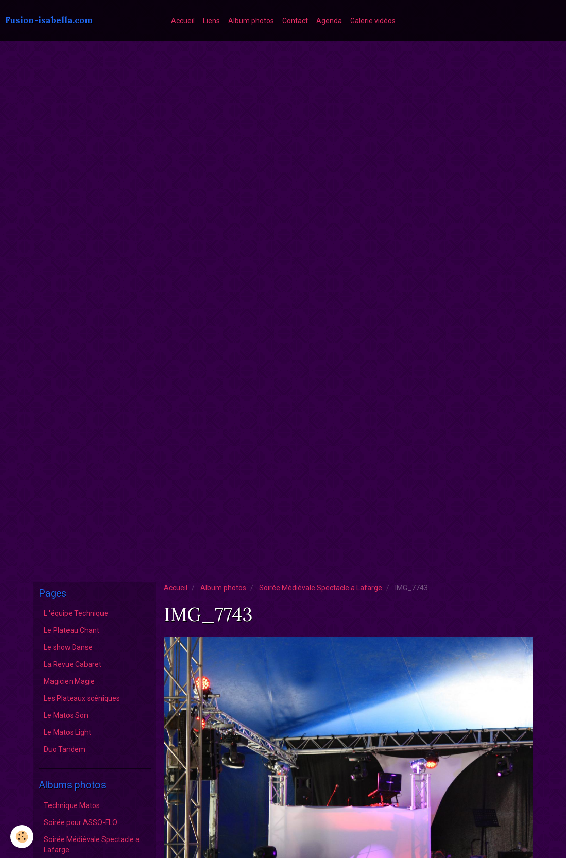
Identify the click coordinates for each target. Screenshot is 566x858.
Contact (295, 20)
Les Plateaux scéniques (82, 698)
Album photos (251, 20)
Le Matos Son (66, 715)
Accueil (183, 20)
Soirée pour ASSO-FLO (80, 822)
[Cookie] (21, 836)
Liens (211, 20)
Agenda (329, 20)
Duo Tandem (64, 749)
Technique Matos (72, 805)
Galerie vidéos (373, 20)
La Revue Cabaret (72, 664)
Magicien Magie (69, 681)
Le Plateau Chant (71, 630)
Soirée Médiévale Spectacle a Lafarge (320, 588)
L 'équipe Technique (76, 613)
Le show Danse (68, 647)
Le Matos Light (67, 732)
